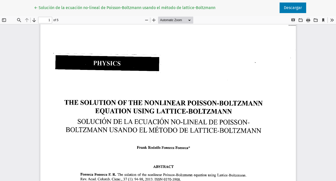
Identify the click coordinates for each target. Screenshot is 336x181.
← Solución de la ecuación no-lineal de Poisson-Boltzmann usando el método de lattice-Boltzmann (124, 7)
